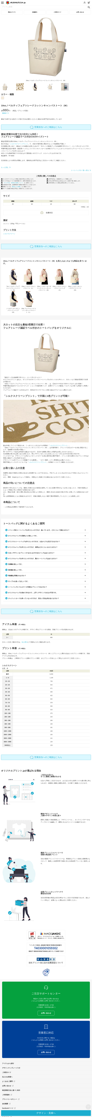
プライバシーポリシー (10, 1099)
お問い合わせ (7, 1086)
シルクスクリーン (9, 234)
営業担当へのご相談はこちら (46, 127)
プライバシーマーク (46, 972)
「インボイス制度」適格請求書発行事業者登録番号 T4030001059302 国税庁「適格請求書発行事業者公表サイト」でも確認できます (46, 948)
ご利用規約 (7, 1095)
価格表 (4, 113)
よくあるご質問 (8, 1081)
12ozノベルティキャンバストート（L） (28, 280)
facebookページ (8, 1108)
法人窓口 (25, 642)
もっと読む (5, 167)
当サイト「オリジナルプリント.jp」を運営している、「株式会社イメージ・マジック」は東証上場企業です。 (46, 935)
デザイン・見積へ (46, 1113)
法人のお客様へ (7, 1077)
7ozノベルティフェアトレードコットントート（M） (13, 280)
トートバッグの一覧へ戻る (80, 170)
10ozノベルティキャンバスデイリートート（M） (75, 280)
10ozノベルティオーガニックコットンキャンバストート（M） (44, 280)
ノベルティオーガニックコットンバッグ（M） (13, 302)
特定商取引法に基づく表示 (11, 1090)
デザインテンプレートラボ (11, 1068)
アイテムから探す (8, 1063)
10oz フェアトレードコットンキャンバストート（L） (28, 302)
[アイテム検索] (44, 6)
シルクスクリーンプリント (19, 144)
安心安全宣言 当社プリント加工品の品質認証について (46, 961)
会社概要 (6, 1104)
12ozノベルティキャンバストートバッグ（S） (59, 280)
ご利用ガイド (6, 1072)
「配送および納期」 (16, 186)
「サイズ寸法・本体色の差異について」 (13, 182)
